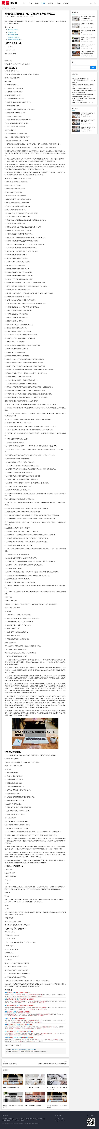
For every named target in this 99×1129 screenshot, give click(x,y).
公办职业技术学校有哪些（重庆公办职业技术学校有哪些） (54, 1064)
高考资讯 (58, 3)
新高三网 (26, 1123)
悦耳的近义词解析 (13, 35)
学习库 (43, 3)
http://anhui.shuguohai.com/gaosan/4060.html (24, 1049)
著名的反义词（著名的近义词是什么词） (82, 88)
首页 (24, 3)
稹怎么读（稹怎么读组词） (10, 1064)
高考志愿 (65, 3)
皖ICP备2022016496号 (34, 1123)
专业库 (37, 3)
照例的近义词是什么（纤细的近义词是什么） (83, 102)
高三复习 (50, 3)
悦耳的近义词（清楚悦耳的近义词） (81, 79)
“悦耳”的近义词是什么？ (15, 40)
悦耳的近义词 (12, 32)
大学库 (30, 3)
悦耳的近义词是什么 (13, 37)
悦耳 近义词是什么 (13, 30)
